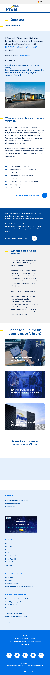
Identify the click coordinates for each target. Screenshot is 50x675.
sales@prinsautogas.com (16, 616)
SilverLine (9, 550)
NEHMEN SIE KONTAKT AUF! (17, 238)
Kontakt (8, 580)
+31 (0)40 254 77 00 (15, 613)
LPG (7, 47)
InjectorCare (10, 562)
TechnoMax (10, 553)
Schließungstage (12, 583)
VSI (6, 544)
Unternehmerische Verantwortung (19, 586)
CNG (12, 47)
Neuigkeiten (10, 506)
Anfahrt (8, 623)
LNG (17, 47)
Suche (17, 671)
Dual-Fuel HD (10, 559)
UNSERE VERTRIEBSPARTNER (26, 195)
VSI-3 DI (8, 547)
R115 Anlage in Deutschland (16, 500)
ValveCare (9, 565)
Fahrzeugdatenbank (25, 671)
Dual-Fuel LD (10, 556)
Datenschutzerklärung (25, 638)
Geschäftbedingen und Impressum (25, 641)
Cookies (25, 644)
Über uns (9, 577)
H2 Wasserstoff (30, 47)
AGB (25, 635)
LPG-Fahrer (32, 671)
